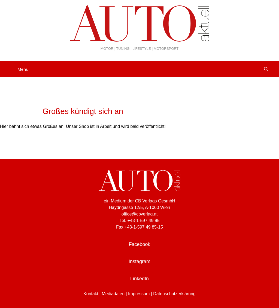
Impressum (139, 293)
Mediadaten (113, 293)
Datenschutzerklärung (174, 293)
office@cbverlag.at (139, 214)
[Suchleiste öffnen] (266, 69)
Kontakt (90, 293)
